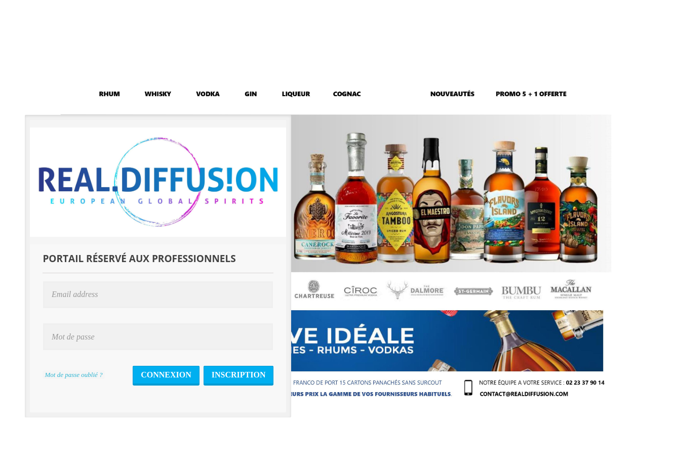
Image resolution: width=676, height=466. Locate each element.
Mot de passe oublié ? (73, 374)
